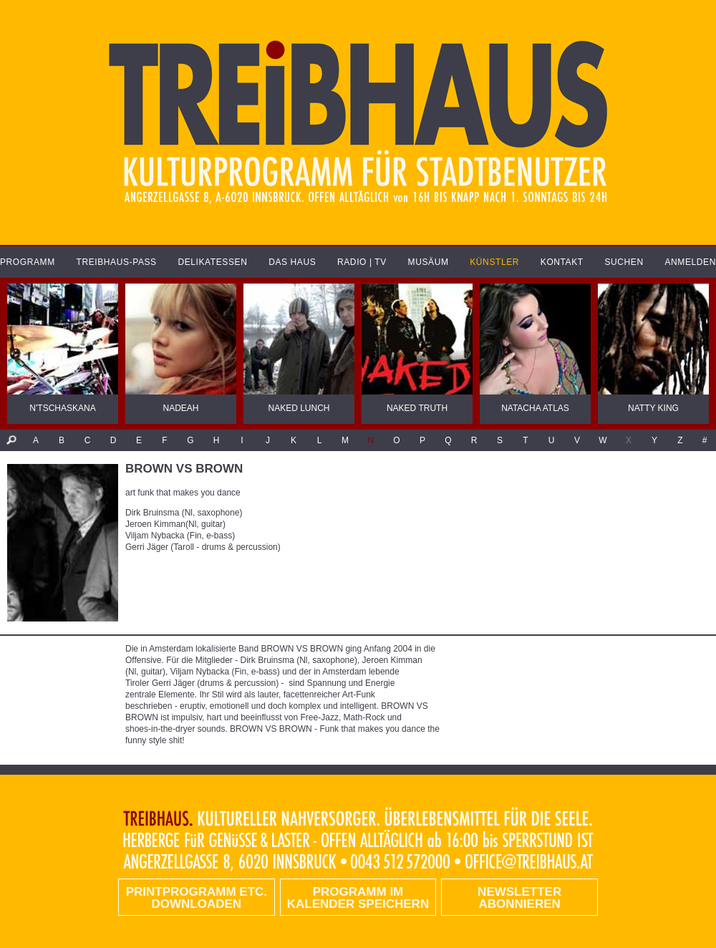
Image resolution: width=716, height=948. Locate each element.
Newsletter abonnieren (519, 898)
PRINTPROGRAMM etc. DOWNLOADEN (196, 898)
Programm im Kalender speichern (358, 898)
